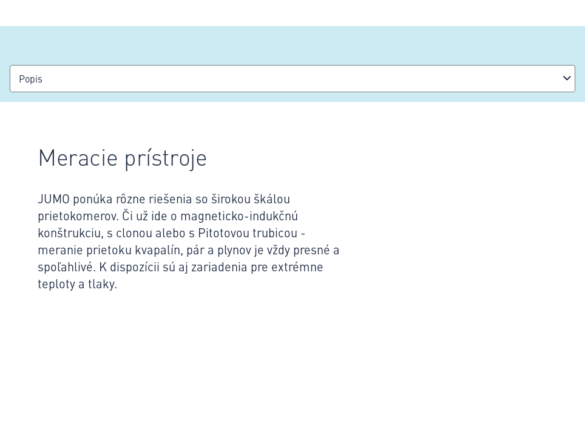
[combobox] (292, 78)
